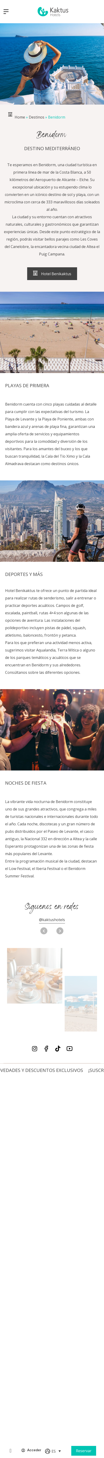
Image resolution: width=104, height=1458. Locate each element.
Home (20, 117)
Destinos (36, 117)
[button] (59, 930)
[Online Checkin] (10, 1450)
